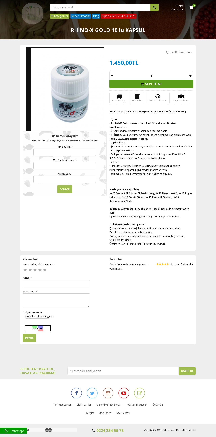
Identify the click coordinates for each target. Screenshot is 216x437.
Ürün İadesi (105, 413)
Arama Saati (64, 173)
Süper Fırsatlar (80, 16)
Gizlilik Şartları (84, 404)
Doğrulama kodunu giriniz (39, 316)
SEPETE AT (151, 84)
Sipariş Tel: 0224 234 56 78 (118, 16)
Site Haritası (123, 413)
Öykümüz (157, 404)
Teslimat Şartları (62, 404)
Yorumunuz (30, 291)
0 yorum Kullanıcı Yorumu (179, 52)
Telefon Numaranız (64, 160)
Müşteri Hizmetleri (137, 404)
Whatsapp (13, 431)
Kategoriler (59, 16)
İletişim (90, 413)
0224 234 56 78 (108, 430)
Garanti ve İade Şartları (109, 404)
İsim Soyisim (65, 146)
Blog (96, 16)
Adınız (27, 278)
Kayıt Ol (179, 5)
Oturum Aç (177, 9)
